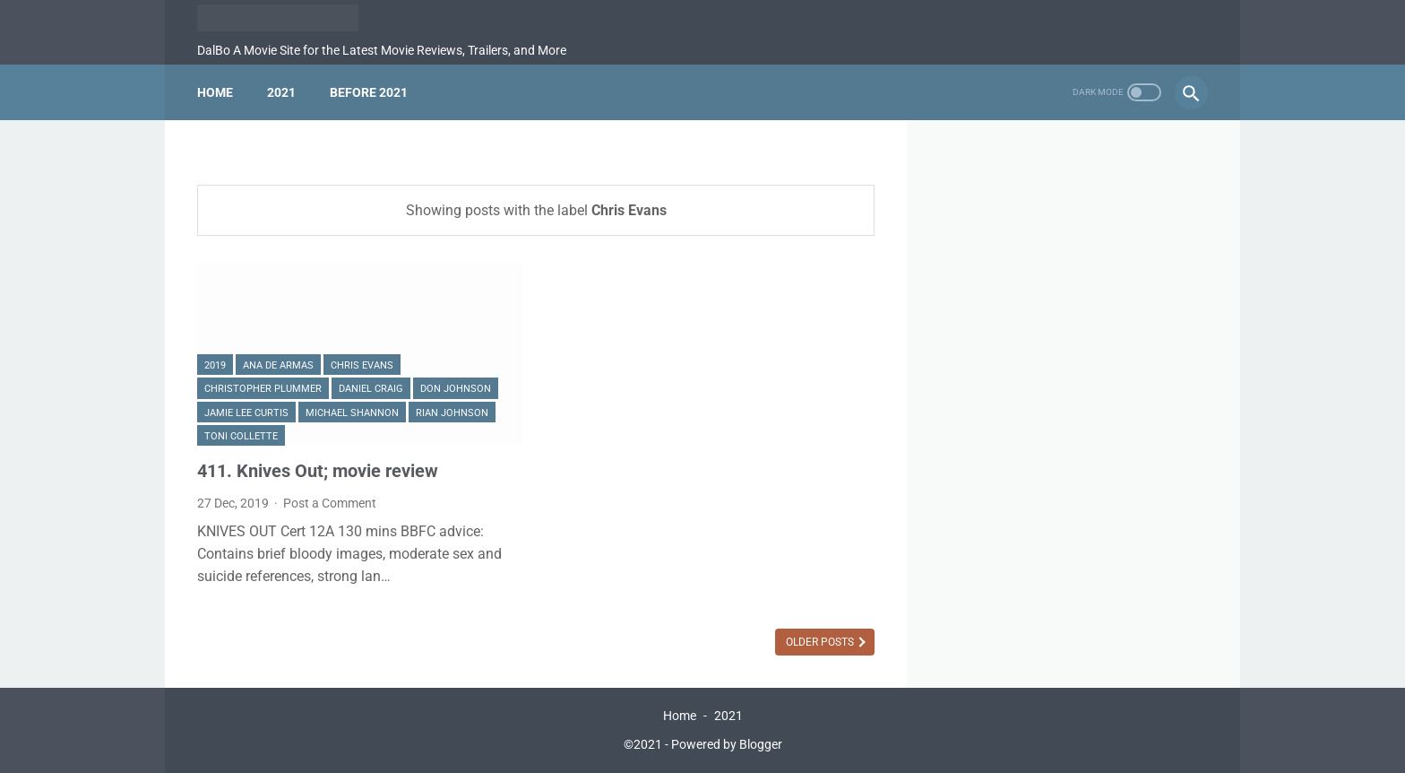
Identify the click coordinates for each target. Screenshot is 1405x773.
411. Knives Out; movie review (317, 471)
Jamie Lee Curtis (246, 413)
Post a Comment (329, 503)
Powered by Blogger (726, 744)
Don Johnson (455, 389)
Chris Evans (362, 365)
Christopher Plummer (263, 389)
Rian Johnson (452, 413)
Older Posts (821, 642)
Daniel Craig (371, 389)
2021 (281, 92)
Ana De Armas (278, 365)
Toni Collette (241, 436)
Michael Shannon (352, 413)
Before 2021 (369, 92)
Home (215, 92)
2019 (215, 365)
